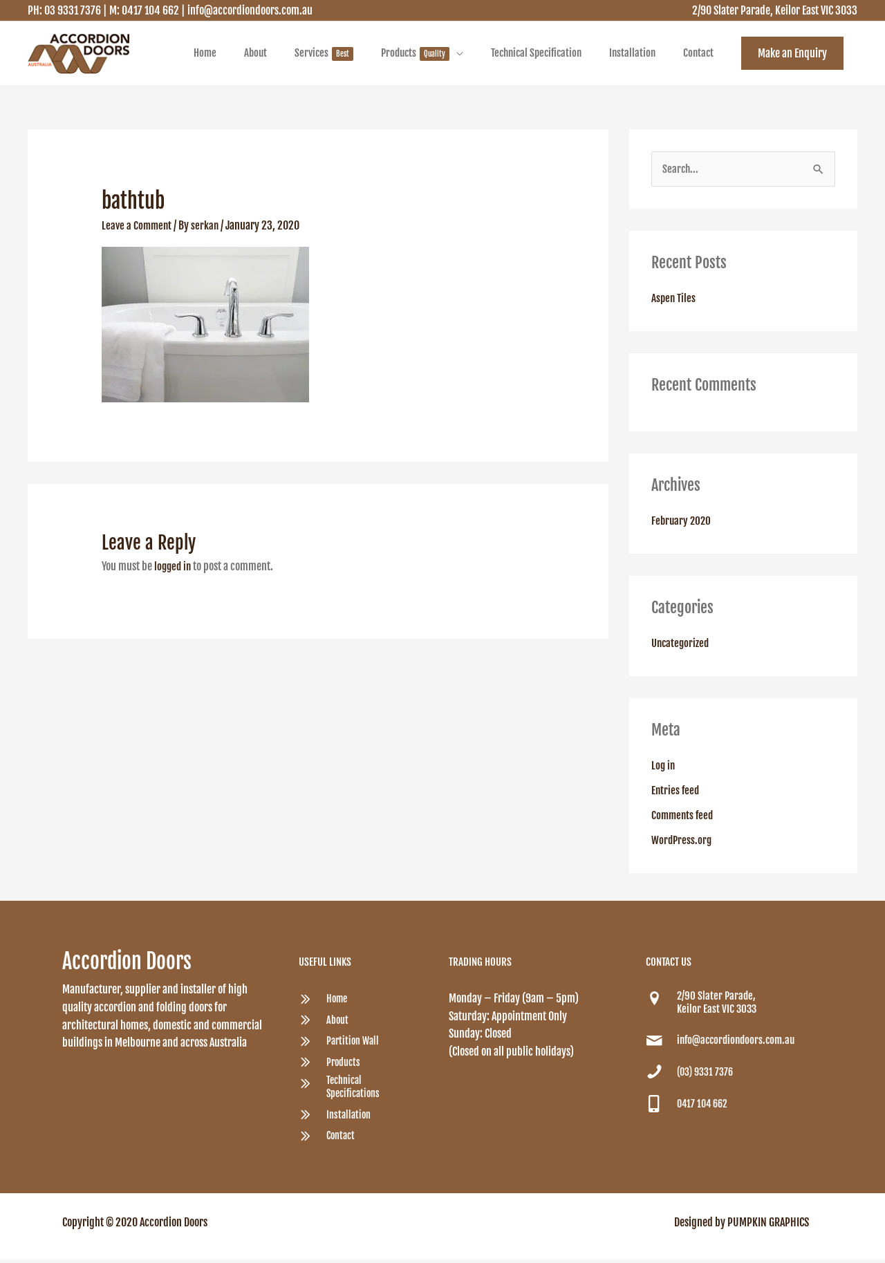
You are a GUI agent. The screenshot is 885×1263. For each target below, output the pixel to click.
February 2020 (682, 524)
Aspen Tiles (674, 301)
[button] (792, 54)
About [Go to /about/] (337, 1023)
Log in (663, 769)
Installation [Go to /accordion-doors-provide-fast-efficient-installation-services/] (349, 1118)
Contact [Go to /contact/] (341, 1139)
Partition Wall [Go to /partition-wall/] (354, 1044)
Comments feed (683, 818)
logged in (174, 569)
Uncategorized (681, 646)
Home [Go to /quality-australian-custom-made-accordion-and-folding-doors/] (337, 1002)
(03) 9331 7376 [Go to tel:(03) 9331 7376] (706, 1075)
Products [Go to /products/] (344, 1065)
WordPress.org (682, 843)
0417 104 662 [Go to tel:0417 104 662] (704, 1107)
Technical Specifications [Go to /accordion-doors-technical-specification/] (354, 1091)
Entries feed (676, 794)
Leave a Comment (138, 228)
